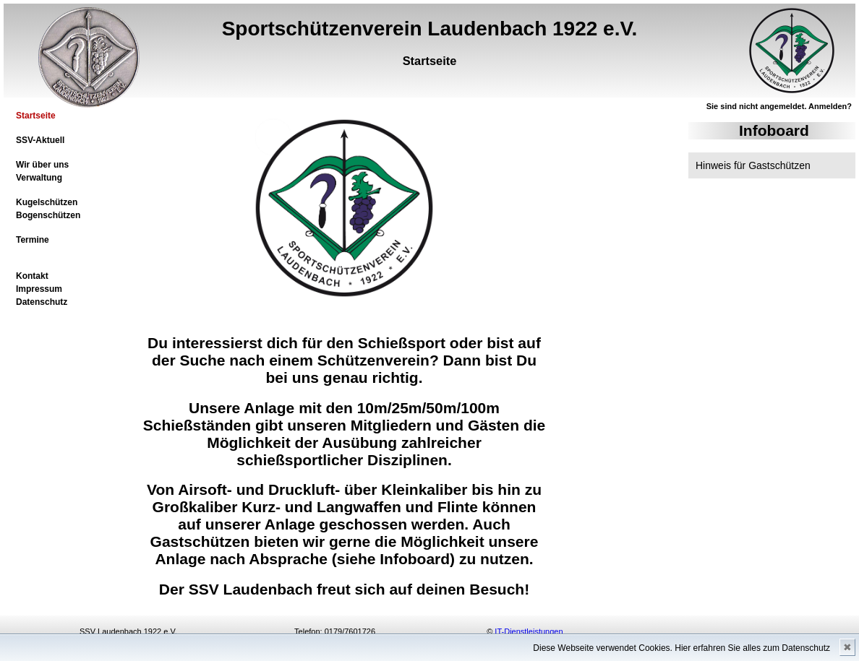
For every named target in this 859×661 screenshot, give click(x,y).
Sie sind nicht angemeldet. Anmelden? (779, 106)
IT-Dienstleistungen (529, 631)
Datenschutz (41, 302)
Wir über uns (42, 165)
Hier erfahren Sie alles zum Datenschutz (752, 648)
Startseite (36, 116)
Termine (32, 240)
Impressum (39, 289)
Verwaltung (39, 178)
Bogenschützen (48, 215)
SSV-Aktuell (40, 140)
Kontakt (32, 276)
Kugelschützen (46, 202)
